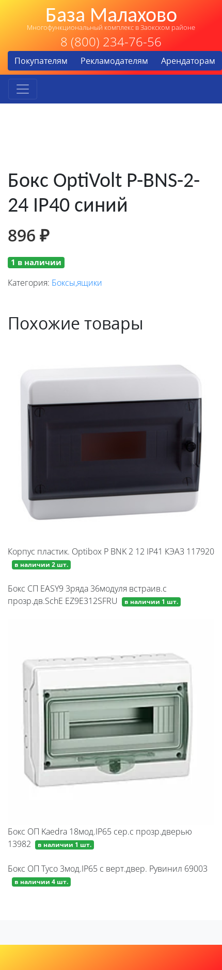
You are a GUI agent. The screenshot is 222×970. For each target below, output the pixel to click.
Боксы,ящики (77, 282)
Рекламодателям (114, 60)
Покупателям (41, 60)
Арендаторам (188, 60)
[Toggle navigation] (22, 89)
